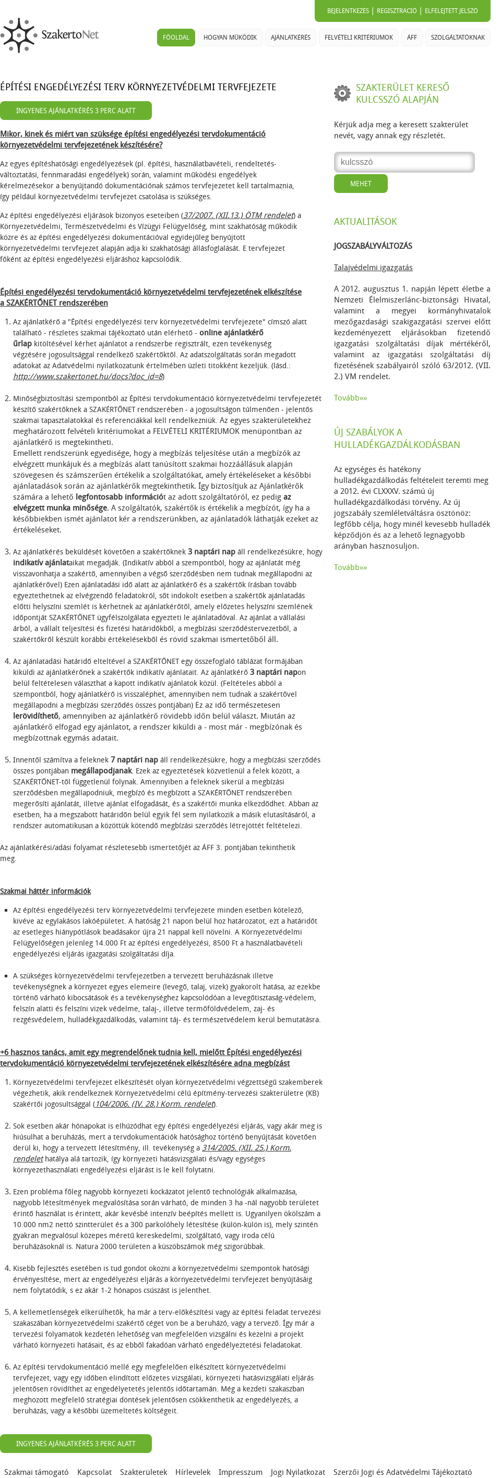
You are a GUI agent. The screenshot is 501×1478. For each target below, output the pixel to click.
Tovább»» (350, 398)
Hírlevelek (192, 1472)
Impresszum (241, 1472)
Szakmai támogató (36, 1472)
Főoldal (176, 37)
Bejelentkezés (348, 11)
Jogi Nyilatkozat (298, 1472)
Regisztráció (397, 11)
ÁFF (412, 37)
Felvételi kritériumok (359, 37)
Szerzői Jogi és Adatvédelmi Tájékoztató (402, 1472)
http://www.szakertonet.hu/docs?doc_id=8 (87, 376)
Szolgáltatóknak (458, 37)
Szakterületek (143, 1472)
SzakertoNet (51, 35)
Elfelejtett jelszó (451, 11)
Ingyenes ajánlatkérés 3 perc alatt (76, 111)
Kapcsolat (94, 1472)
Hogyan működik (230, 37)
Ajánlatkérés (291, 37)
